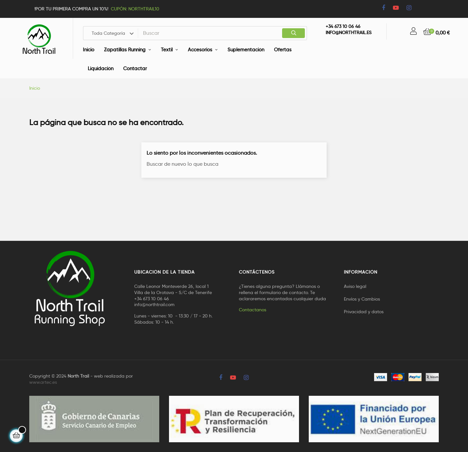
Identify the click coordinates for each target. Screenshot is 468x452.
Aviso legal (355, 286)
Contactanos (252, 310)
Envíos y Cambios (362, 299)
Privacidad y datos (364, 312)
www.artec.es (43, 382)
